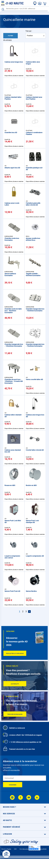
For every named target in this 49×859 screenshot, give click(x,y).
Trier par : (28, 31)
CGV (15, 849)
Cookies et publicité (40, 849)
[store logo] (12, 3)
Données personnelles (26, 849)
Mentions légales (6, 849)
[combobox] (24, 8)
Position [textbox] (30, 36)
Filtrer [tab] (10, 35)
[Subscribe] (12, 784)
